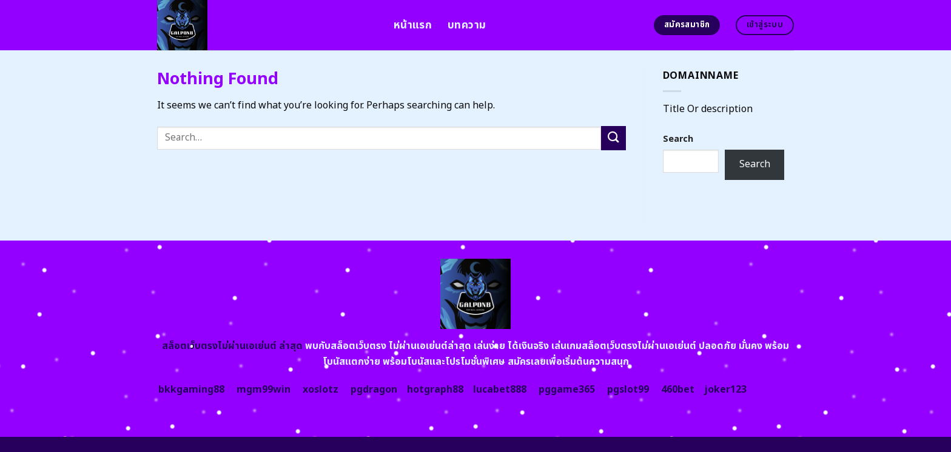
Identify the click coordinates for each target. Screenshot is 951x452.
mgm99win (264, 389)
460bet (677, 389)
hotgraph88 (435, 389)
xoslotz (320, 389)
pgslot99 (628, 389)
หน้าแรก (413, 25)
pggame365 (567, 389)
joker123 (725, 389)
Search (678, 139)
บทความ (467, 25)
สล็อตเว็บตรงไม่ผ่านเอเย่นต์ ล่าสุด (232, 346)
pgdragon (374, 389)
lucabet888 (499, 389)
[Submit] (613, 138)
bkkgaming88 (191, 389)
